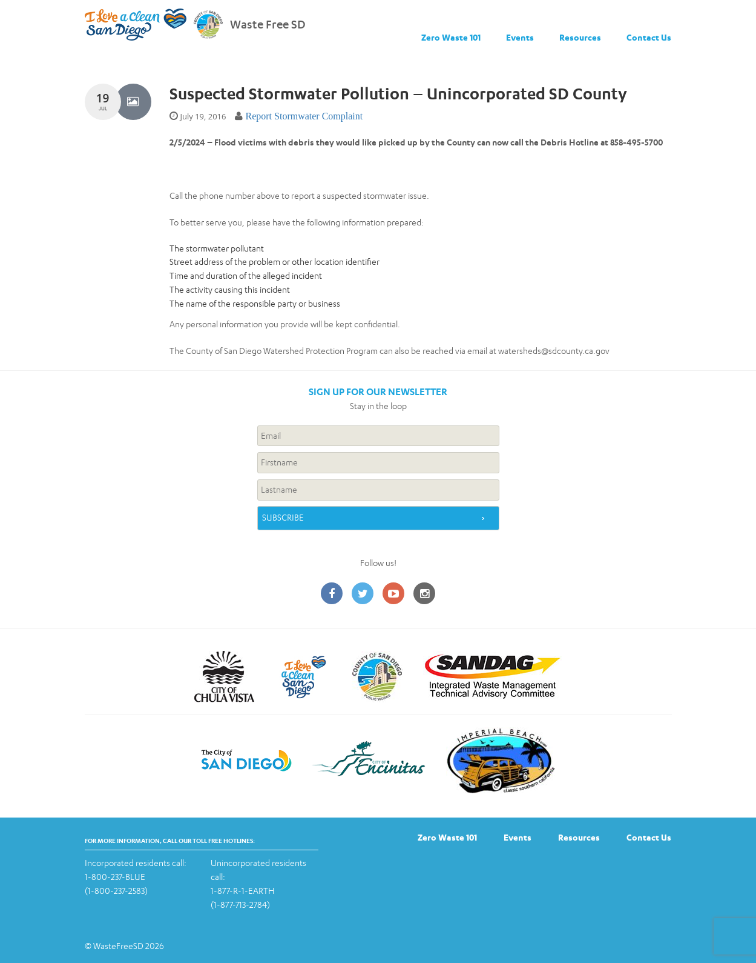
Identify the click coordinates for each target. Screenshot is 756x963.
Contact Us (648, 37)
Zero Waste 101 (451, 37)
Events (520, 37)
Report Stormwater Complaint (304, 116)
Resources (580, 37)
